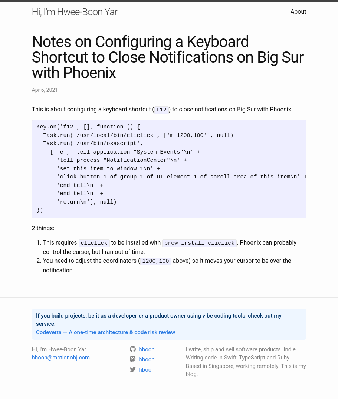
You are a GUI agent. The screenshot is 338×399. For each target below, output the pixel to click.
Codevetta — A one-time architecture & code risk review (105, 331)
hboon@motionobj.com (61, 356)
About (298, 11)
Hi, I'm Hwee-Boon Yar (74, 11)
